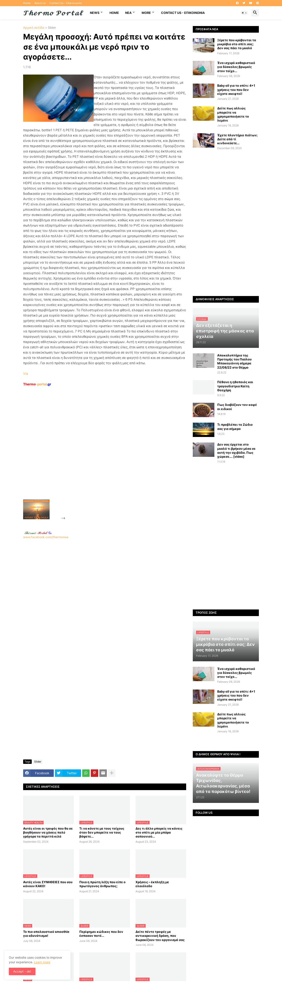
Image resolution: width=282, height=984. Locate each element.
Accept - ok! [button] (22, 971)
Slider (52, 27)
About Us (40, 3)
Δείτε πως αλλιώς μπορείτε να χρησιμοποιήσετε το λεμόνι (233, 114)
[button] (244, 13)
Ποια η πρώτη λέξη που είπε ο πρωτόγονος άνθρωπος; (102, 884)
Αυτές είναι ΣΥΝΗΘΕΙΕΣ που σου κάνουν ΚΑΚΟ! (47, 884)
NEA (128, 13)
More (146, 13)
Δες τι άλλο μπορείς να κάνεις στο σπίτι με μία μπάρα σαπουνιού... (158, 832)
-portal (37, 384)
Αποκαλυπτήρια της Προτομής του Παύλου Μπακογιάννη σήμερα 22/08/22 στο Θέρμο (234, 361)
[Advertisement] (99, 453)
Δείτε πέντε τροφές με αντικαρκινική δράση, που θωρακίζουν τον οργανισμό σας (160, 935)
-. (38, 532)
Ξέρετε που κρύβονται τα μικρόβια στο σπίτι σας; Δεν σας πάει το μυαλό (236, 44)
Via (25, 373)
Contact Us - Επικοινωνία (66, 3)
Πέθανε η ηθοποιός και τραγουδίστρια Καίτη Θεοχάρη (235, 386)
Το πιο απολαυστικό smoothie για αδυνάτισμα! (46, 933)
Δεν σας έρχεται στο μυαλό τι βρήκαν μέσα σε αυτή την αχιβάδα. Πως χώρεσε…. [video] (236, 450)
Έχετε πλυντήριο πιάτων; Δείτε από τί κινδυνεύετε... (237, 139)
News (94, 13)
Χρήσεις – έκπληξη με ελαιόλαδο (152, 884)
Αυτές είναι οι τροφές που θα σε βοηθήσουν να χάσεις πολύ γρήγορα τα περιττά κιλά (48, 832)
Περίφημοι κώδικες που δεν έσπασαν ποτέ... (101, 933)
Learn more (42, 962)
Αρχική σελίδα (33, 27)
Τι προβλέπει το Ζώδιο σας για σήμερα (235, 426)
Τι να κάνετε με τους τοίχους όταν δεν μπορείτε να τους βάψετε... (101, 832)
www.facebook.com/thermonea (104, 595)
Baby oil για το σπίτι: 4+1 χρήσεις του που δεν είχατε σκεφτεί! (236, 89)
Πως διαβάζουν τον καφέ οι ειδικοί (237, 406)
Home (26, 3)
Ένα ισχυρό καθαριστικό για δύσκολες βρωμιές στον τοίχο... (236, 67)
